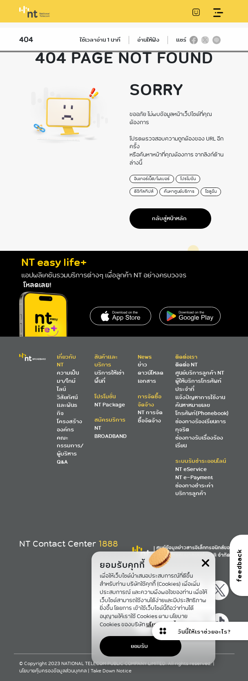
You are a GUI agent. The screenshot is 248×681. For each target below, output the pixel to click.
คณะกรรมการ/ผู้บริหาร (70, 445)
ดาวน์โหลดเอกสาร (150, 376)
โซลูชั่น (211, 191)
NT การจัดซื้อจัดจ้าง (150, 416)
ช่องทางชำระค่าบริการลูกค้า (194, 489)
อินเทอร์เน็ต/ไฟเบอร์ (152, 178)
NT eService (191, 469)
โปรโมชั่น (188, 178)
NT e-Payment (194, 477)
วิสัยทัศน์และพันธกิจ (67, 405)
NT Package (109, 404)
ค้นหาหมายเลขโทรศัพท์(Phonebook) (202, 409)
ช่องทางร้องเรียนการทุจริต (200, 425)
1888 (108, 544)
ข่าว (142, 364)
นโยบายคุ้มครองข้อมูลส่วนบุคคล (53, 671)
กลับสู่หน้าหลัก (169, 218)
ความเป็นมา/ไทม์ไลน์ (68, 380)
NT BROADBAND (110, 432)
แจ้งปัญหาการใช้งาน (200, 397)
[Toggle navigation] (218, 13)
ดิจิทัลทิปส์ (143, 191)
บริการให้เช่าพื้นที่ (109, 376)
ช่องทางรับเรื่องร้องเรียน (199, 441)
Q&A (62, 462)
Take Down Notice (111, 671)
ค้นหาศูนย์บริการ (179, 191)
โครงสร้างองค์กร (69, 425)
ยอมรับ (139, 646)
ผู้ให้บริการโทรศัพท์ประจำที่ (198, 385)
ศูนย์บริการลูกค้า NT (199, 372)
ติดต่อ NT (186, 364)
